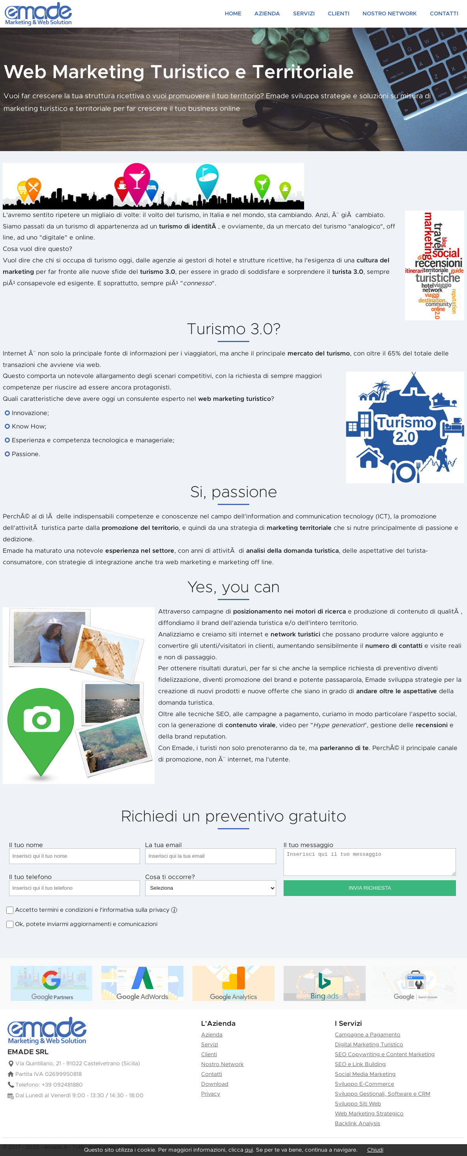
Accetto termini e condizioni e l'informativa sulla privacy (96, 910)
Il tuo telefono (74, 885)
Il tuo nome (74, 853)
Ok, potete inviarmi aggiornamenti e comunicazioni (86, 924)
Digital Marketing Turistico (369, 1045)
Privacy (210, 1094)
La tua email (210, 853)
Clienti (338, 14)
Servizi (304, 14)
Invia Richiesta (370, 888)
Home (233, 14)
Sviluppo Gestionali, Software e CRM (382, 1094)
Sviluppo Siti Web (358, 1104)
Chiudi (375, 1150)
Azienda (267, 14)
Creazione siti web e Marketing (38, 14)
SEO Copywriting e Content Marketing (385, 1054)
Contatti (444, 14)
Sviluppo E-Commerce (364, 1084)
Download (214, 1084)
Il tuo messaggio (370, 859)
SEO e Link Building (360, 1064)
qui (249, 1150)
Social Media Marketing (365, 1074)
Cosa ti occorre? (210, 885)
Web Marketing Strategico (369, 1114)
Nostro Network (389, 14)
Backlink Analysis (357, 1123)
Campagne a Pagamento (367, 1035)
